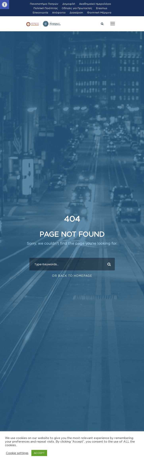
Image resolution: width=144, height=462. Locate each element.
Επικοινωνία (40, 12)
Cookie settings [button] (17, 453)
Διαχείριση (76, 12)
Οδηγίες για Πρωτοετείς (77, 8)
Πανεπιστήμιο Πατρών (44, 3)
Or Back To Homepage (72, 275)
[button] (4, 4)
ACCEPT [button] (39, 453)
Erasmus (101, 8)
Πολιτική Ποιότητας (46, 8)
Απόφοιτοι (59, 12)
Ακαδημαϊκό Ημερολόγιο (95, 3)
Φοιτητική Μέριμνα (99, 12)
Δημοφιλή (68, 3)
